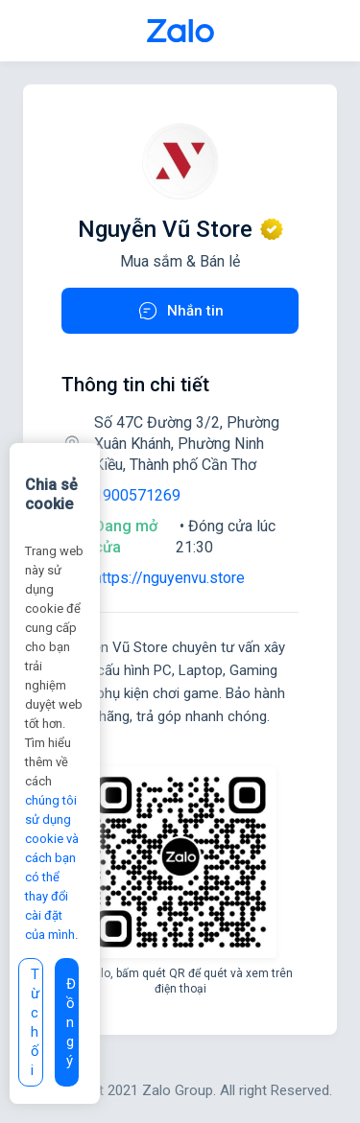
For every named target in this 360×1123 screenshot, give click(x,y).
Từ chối (35, 1022)
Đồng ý (71, 1022)
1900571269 (137, 495)
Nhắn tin (180, 310)
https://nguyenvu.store (169, 578)
